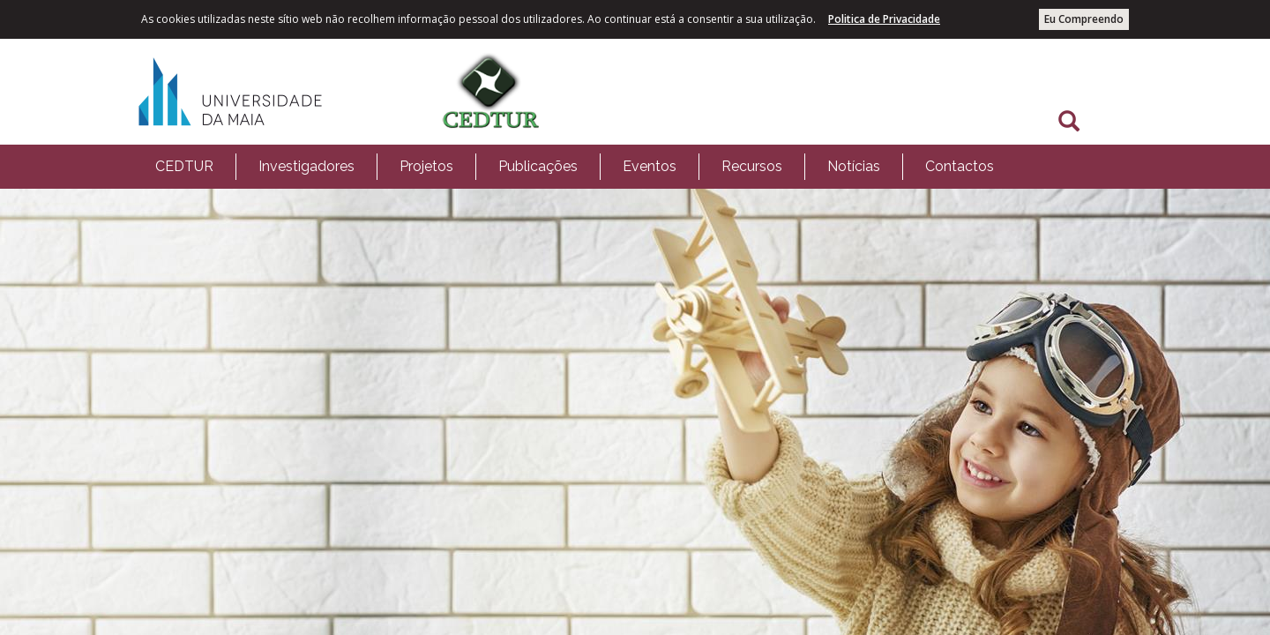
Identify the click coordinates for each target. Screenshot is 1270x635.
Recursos (751, 166)
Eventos (649, 166)
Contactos (959, 166)
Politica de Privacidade (884, 18)
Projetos (426, 166)
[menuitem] (184, 167)
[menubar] (574, 167)
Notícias (853, 166)
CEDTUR (184, 166)
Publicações (538, 166)
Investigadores (306, 166)
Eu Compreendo (1084, 18)
